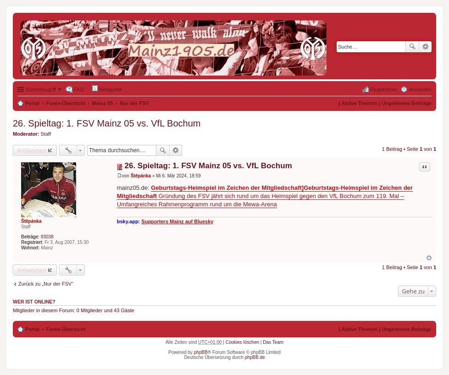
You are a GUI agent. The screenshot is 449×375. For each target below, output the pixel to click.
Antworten (31, 150)
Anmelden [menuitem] (420, 89)
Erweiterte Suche (425, 46)
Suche (412, 46)
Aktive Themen (359, 103)
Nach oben (429, 257)
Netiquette (107, 88)
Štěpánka (31, 221)
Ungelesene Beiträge (407, 103)
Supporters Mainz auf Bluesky (177, 221)
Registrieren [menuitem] (383, 89)
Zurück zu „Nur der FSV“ (45, 284)
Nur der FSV (134, 103)
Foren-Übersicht (65, 103)
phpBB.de (255, 357)
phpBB (201, 352)
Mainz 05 (102, 103)
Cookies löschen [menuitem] (242, 342)
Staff (46, 134)
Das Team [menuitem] (273, 342)
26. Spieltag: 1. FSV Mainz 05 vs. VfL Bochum (106, 123)
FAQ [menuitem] (79, 89)
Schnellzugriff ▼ (44, 89)
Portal (32, 103)
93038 (47, 236)
